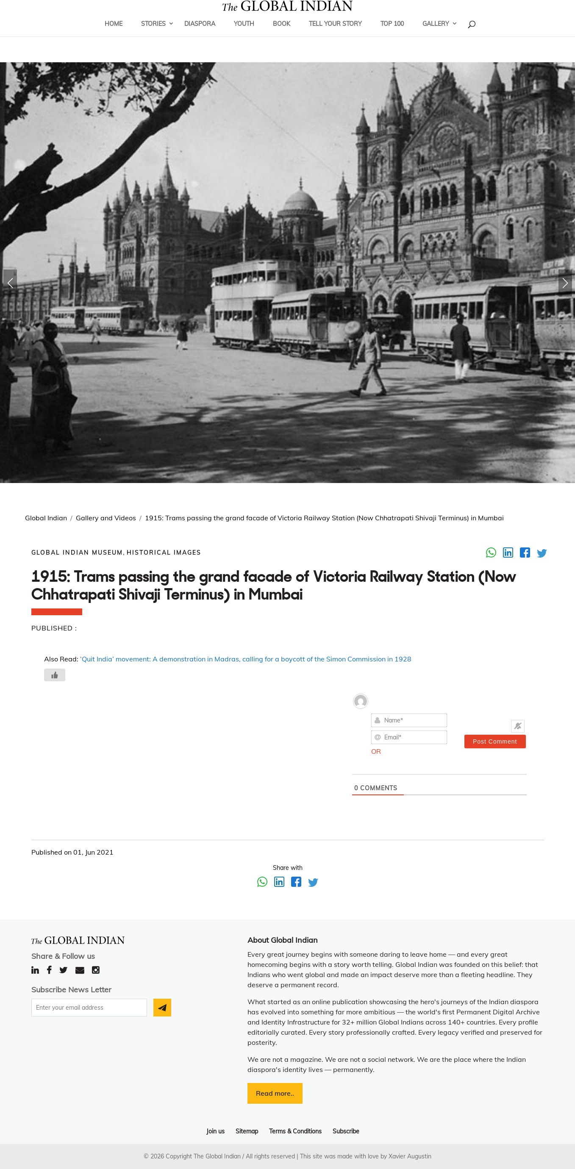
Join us (215, 1131)
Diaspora (199, 36)
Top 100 (392, 36)
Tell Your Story (335, 36)
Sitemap (247, 1131)
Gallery (435, 36)
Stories (153, 36)
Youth (244, 36)
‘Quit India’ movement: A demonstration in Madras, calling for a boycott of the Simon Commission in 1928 (245, 659)
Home (113, 36)
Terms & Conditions (295, 1131)
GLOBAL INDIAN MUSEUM (77, 552)
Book (281, 36)
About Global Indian (282, 940)
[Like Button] (54, 675)
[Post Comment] (495, 741)
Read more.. (275, 1093)
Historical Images (164, 552)
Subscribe (346, 1131)
